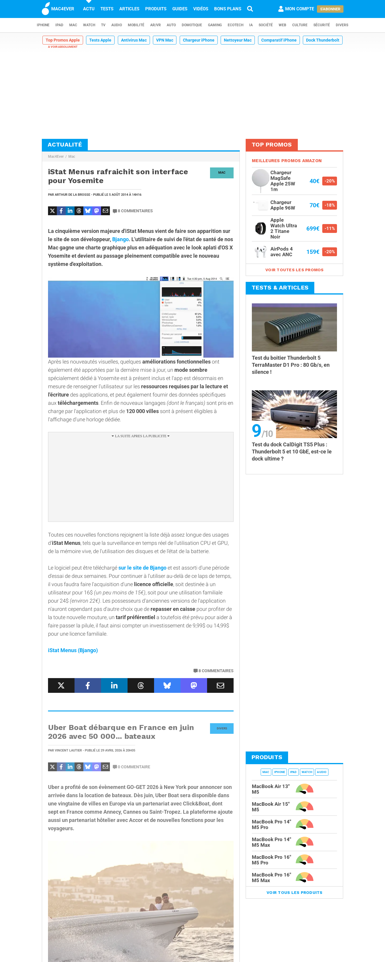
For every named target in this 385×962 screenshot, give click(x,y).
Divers (342, 25)
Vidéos (200, 8)
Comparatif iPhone (279, 40)
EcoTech (235, 25)
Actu (89, 8)
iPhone (43, 25)
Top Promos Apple (63, 40)
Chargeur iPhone (198, 40)
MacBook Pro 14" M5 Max (271, 842)
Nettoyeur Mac (238, 40)
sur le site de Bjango (142, 568)
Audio (116, 25)
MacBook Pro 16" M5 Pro (271, 860)
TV (103, 25)
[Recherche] (250, 9)
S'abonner (330, 9)
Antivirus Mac (134, 40)
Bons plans (227, 8)
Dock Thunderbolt (322, 40)
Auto (171, 25)
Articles (129, 8)
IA (251, 25)
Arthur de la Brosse (72, 195)
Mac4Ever (56, 156)
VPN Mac (164, 40)
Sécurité (321, 25)
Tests (106, 8)
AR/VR (155, 25)
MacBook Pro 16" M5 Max (271, 877)
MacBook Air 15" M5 (271, 807)
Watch (89, 25)
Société (266, 25)
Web (282, 25)
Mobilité (136, 25)
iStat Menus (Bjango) (73, 650)
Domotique (192, 25)
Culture (300, 25)
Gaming (215, 25)
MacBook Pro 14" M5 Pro (271, 824)
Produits (155, 8)
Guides (179, 8)
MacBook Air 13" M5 (271, 789)
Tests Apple (100, 40)
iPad (59, 25)
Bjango (120, 239)
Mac (73, 25)
